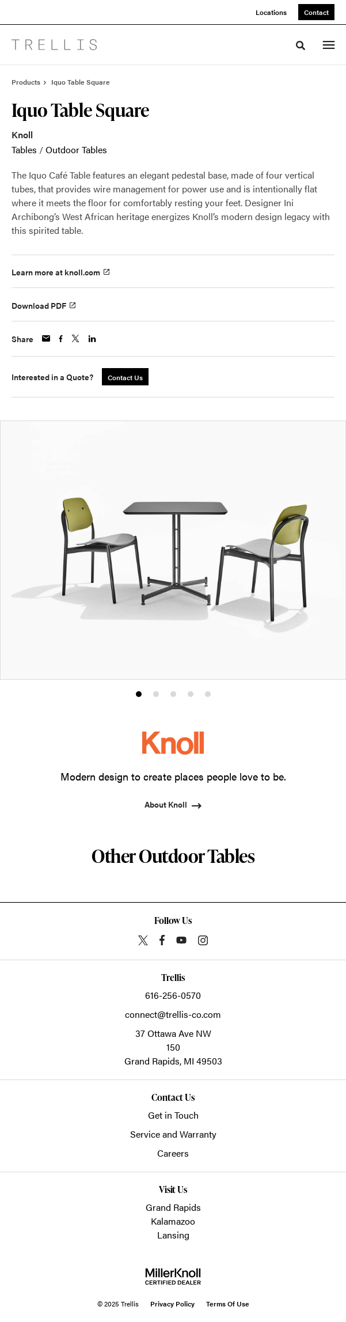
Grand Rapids (173, 1207)
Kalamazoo (173, 1221)
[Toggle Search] (300, 45)
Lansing (173, 1234)
